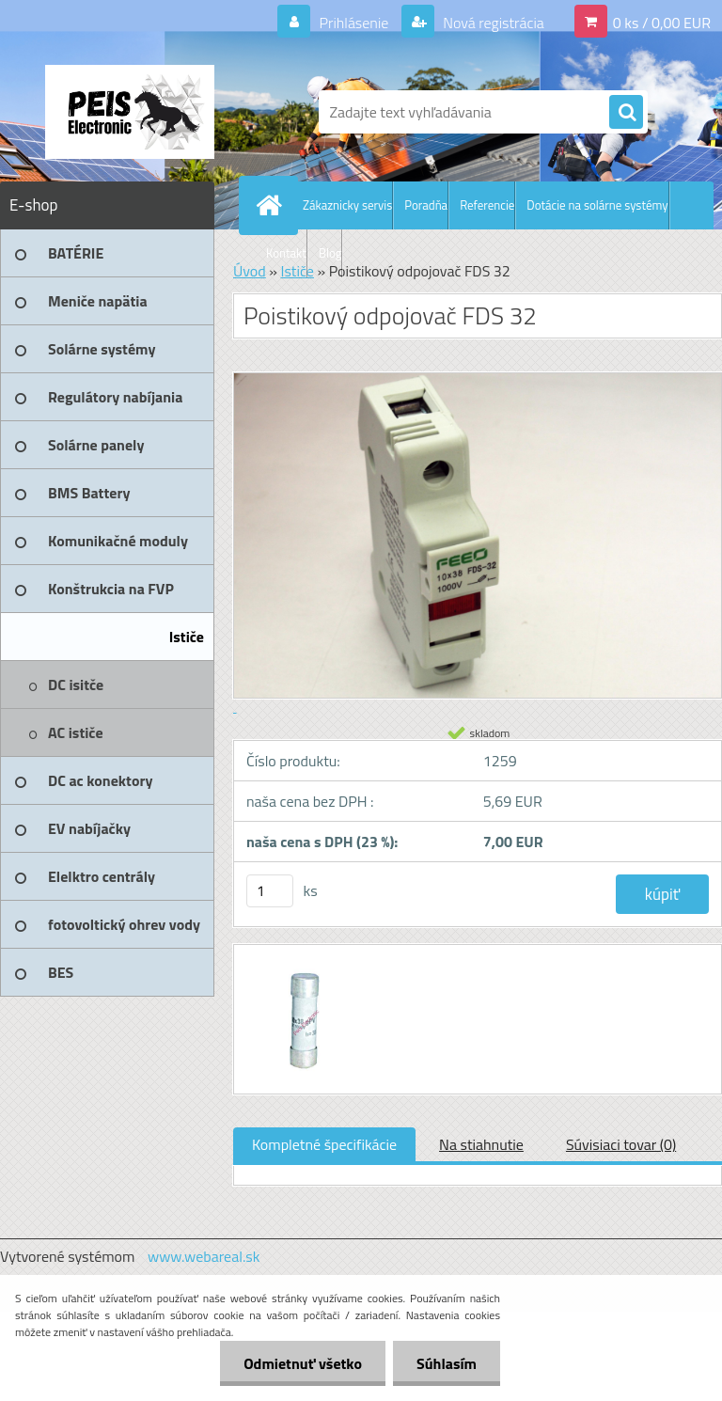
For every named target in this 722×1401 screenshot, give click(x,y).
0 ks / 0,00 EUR (662, 22)
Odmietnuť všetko (302, 1363)
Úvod (249, 271)
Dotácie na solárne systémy (596, 205)
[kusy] (269, 890)
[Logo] (129, 112)
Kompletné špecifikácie (324, 1144)
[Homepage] (272, 204)
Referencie (487, 205)
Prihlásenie (354, 22)
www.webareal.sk (204, 1256)
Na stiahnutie (481, 1144)
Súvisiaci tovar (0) (621, 1144)
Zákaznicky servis (347, 205)
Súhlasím (446, 1363)
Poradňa (425, 205)
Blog (330, 253)
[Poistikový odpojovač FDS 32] (299, 962)
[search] (626, 113)
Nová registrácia (492, 22)
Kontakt (286, 253)
